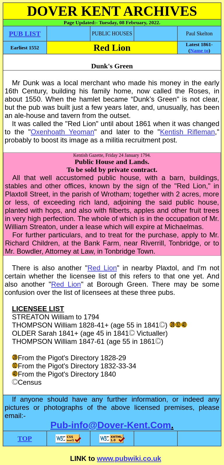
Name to (199, 50)
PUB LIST (25, 33)
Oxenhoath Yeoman (62, 132)
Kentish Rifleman (187, 132)
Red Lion (102, 268)
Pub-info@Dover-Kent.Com (110, 425)
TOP (25, 438)
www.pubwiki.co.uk (129, 458)
